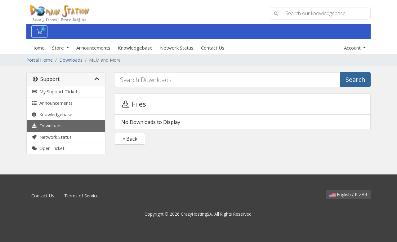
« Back (130, 138)
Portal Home (39, 60)
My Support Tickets (55, 92)
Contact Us (213, 48)
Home (38, 48)
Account (353, 48)
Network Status (177, 48)
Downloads (71, 60)
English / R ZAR (348, 194)
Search (355, 79)
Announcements (93, 48)
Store (58, 48)
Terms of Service (81, 196)
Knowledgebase (135, 48)
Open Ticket (48, 148)
